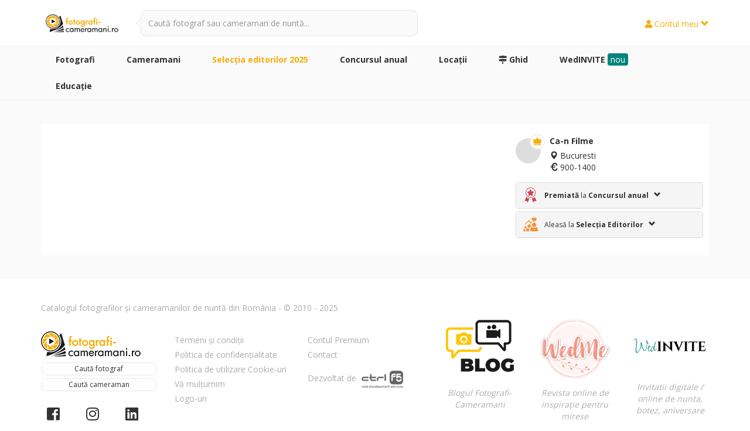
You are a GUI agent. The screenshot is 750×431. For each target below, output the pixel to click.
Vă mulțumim (200, 383)
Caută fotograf (98, 369)
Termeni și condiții (209, 340)
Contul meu (677, 23)
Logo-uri (191, 398)
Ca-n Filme (572, 140)
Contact (323, 354)
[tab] (609, 195)
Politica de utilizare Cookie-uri (231, 369)
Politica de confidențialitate (226, 354)
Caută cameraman (99, 384)
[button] (609, 195)
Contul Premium (338, 340)
